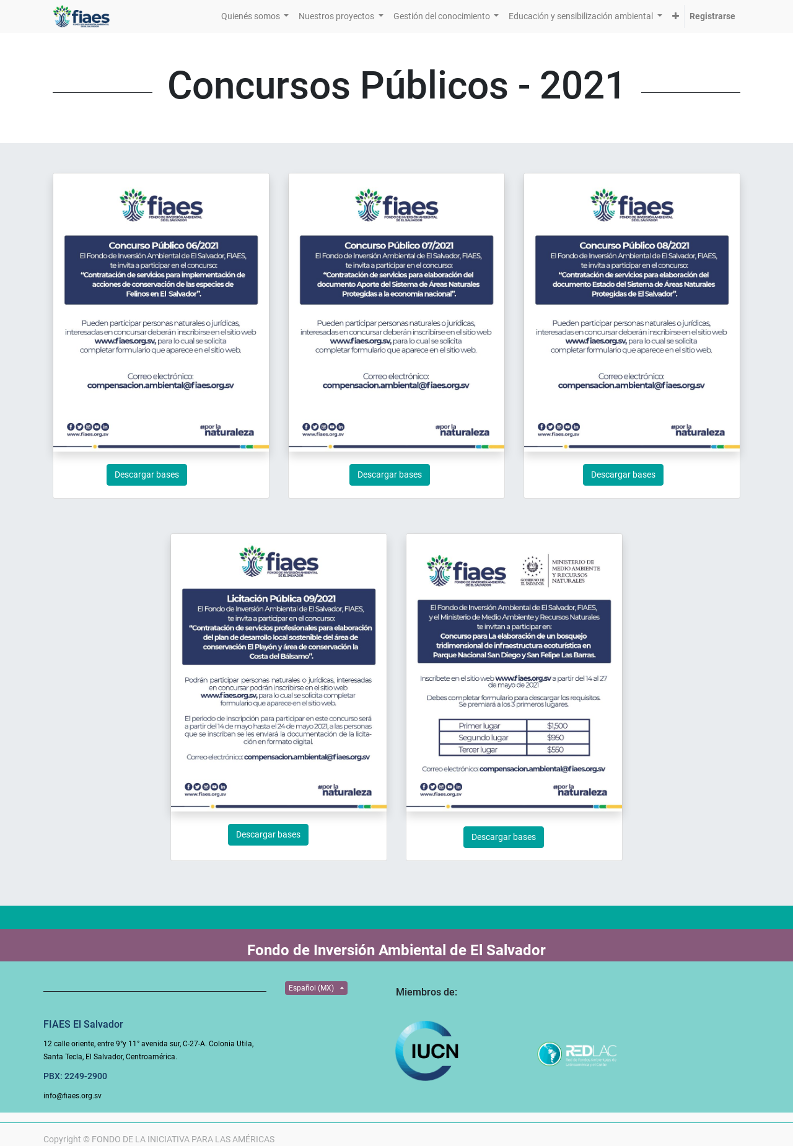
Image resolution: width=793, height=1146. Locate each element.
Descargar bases (147, 474)
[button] (675, 16)
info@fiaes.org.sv (72, 1095)
